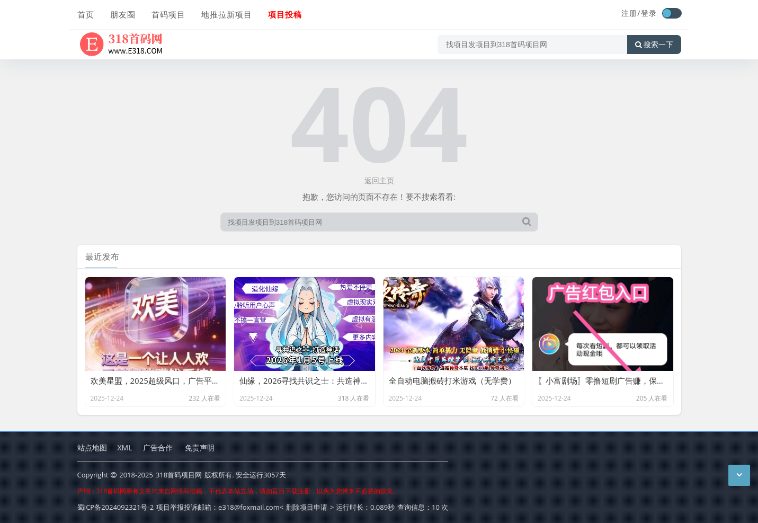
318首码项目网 (179, 475)
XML (125, 447)
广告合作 (158, 447)
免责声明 (200, 447)
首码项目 (168, 14)
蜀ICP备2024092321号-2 (115, 507)
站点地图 (92, 447)
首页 (85, 14)
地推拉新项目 (226, 14)
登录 (649, 13)
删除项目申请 (306, 507)
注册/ (630, 13)
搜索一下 (654, 44)
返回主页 (379, 180)
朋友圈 (123, 14)
